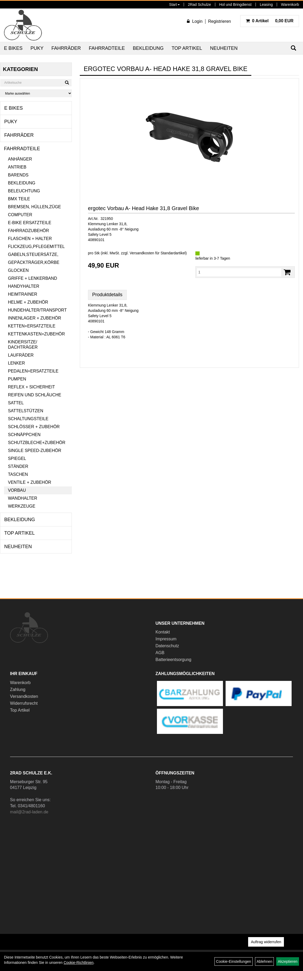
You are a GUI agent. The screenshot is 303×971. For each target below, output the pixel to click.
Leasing (266, 4)
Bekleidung (148, 48)
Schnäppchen (24, 434)
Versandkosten (24, 696)
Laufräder (21, 355)
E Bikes (13, 48)
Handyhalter (23, 286)
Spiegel (17, 458)
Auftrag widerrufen (266, 942)
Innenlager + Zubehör (34, 318)
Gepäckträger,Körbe (33, 262)
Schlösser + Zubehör (34, 426)
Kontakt (163, 632)
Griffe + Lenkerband (32, 278)
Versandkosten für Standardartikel (158, 253)
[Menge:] (239, 272)
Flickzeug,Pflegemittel (36, 246)
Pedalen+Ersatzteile (33, 371)
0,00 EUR (269, 21)
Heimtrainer (22, 294)
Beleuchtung (24, 191)
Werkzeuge (21, 506)
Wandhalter (22, 498)
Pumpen (17, 379)
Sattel (16, 403)
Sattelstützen (25, 411)
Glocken (18, 270)
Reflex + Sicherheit (31, 387)
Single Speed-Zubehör (34, 450)
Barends (18, 175)
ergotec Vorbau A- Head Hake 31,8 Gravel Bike (143, 208)
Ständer (18, 466)
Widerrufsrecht (24, 703)
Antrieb (17, 167)
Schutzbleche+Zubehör (36, 442)
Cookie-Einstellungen (233, 961)
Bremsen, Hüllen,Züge (34, 207)
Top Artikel (187, 48)
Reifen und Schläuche (34, 395)
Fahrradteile (107, 48)
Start (174, 4)
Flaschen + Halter (30, 238)
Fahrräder (66, 48)
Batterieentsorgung (173, 659)
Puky (36, 48)
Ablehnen (264, 961)
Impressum (166, 639)
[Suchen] (67, 82)
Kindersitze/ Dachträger (23, 344)
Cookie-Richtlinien (79, 962)
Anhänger (20, 159)
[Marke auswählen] (36, 93)
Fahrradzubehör (28, 230)
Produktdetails (107, 294)
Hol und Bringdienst (235, 4)
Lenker (16, 363)
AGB (160, 652)
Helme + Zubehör (28, 302)
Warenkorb (290, 4)
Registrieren (219, 21)
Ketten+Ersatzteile (31, 326)
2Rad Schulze (199, 4)
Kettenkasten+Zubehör (36, 334)
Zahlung (17, 689)
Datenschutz (167, 646)
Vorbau (17, 490)
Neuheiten (224, 48)
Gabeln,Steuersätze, (33, 254)
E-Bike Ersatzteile (29, 222)
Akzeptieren (287, 961)
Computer (20, 214)
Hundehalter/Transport (37, 310)
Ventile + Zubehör (29, 482)
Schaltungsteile (28, 418)
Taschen (18, 474)
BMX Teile (19, 199)
